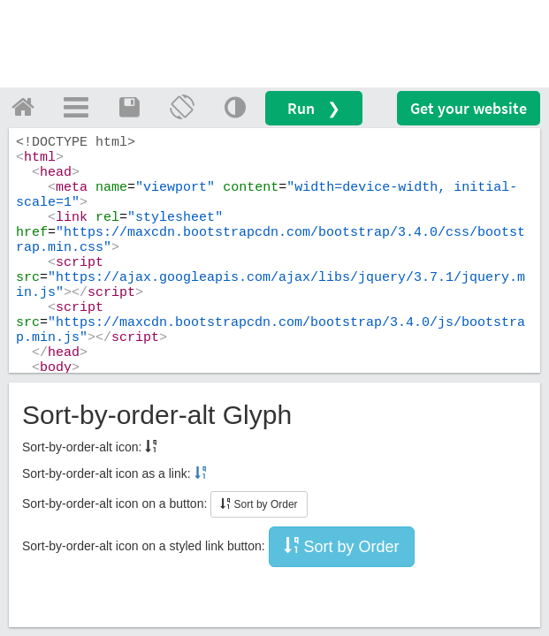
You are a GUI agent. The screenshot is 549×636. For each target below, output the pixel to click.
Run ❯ (313, 108)
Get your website (468, 108)
